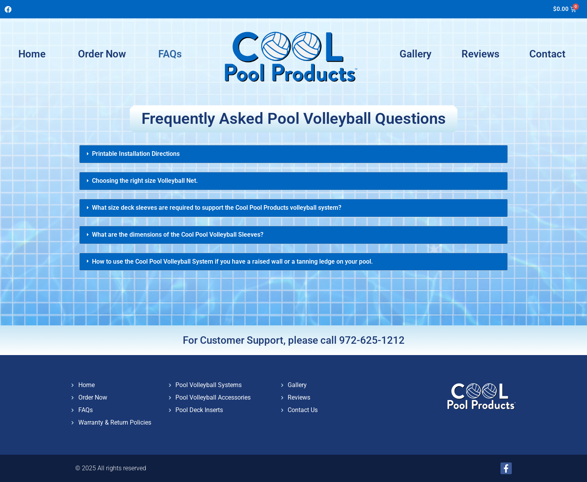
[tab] (293, 154)
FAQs (170, 54)
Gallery (415, 54)
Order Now (102, 54)
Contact (547, 54)
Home (32, 54)
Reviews (480, 54)
